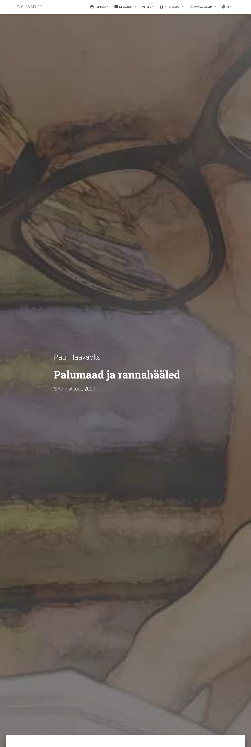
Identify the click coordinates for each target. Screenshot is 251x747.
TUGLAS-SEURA (29, 7)
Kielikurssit (124, 7)
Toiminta (98, 7)
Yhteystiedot (170, 7)
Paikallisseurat (201, 7)
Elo (147, 7)
